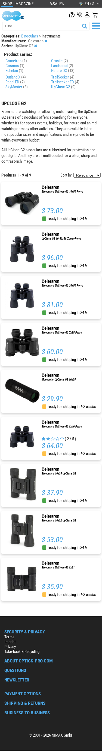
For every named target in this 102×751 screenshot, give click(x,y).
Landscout (62, 65)
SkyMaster (16, 86)
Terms (9, 636)
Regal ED (15, 82)
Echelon (14, 70)
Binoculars (30, 36)
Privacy (10, 646)
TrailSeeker (63, 77)
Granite (59, 60)
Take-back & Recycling (21, 651)
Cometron (16, 60)
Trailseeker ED (65, 82)
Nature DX (63, 70)
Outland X (15, 77)
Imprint (10, 641)
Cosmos (14, 65)
